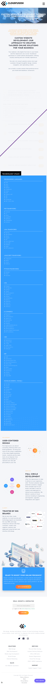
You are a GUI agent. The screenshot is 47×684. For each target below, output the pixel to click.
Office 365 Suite (35, 654)
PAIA (24, 679)
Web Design (12, 649)
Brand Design (12, 656)
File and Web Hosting (35, 649)
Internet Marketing (12, 659)
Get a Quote (40, 680)
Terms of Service (24, 677)
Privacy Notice (24, 681)
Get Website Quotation (12, 665)
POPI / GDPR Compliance (35, 661)
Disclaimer (24, 682)
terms (23, 608)
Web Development (12, 651)
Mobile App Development (12, 654)
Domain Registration (35, 656)
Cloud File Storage (35, 659)
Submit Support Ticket (35, 668)
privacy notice (31, 608)
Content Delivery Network (35, 651)
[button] (43, 3)
